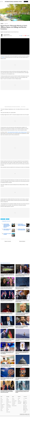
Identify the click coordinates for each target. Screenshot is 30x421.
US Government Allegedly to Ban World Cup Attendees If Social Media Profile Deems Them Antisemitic (7, 280)
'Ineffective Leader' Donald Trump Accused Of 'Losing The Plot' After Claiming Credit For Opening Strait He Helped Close (22, 319)
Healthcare (7, 405)
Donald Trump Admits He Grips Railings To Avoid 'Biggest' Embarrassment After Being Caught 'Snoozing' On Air (7, 332)
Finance (7, 408)
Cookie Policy (13, 408)
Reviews (1, 415)
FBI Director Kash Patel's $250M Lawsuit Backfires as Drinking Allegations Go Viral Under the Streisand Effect (22, 332)
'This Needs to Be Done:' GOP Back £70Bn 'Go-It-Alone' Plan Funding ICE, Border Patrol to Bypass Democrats (22, 370)
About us (13, 403)
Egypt (3, 57)
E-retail (7, 403)
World (1, 403)
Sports (1, 414)
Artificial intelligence (8, 410)
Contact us (13, 404)
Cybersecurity (7, 409)
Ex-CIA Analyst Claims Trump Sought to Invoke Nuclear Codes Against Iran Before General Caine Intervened (7, 396)
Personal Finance (3, 409)
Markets (1, 405)
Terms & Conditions (14, 405)
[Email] (27, 35)
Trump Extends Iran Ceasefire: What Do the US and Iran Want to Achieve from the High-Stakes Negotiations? (22, 345)
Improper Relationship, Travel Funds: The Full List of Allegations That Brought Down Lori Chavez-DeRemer (7, 357)
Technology (2, 410)
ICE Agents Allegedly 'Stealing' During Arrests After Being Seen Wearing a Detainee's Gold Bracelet (22, 396)
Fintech (7, 415)
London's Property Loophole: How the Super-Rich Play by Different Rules (22, 230)
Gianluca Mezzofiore (7, 34)
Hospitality (7, 404)
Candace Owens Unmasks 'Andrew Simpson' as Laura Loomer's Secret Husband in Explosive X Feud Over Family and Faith (7, 293)
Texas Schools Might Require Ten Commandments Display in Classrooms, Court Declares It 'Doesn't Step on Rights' (7, 370)
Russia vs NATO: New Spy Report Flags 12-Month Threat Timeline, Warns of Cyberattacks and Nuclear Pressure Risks (22, 293)
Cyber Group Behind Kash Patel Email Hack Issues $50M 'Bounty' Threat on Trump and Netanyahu (22, 383)
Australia (19, 403)
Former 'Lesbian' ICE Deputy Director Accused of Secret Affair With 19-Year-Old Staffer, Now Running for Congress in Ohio (22, 280)
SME (1, 408)
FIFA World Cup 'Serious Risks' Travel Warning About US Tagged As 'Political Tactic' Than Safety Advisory (7, 383)
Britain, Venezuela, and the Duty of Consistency (7, 234)
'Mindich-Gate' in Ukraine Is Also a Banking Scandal (21, 234)
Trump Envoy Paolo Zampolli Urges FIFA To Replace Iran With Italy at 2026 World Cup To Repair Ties (22, 357)
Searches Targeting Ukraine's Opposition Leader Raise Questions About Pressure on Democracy (6, 230)
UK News (2, 404)
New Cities (7, 414)
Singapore (19, 405)
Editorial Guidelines (22, 246)
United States (19, 408)
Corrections (13, 409)
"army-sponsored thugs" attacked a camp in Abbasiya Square (17, 137)
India (18, 404)
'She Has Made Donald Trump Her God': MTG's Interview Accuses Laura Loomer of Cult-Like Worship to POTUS (22, 306)
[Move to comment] (28, 35)
